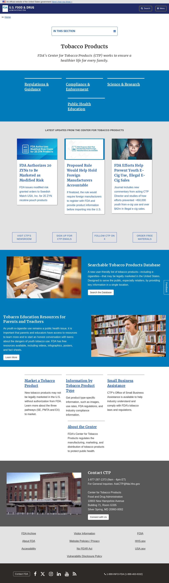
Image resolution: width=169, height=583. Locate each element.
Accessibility (29, 548)
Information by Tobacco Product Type (80, 386)
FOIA (140, 533)
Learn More (11, 357)
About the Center (82, 427)
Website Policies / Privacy (84, 541)
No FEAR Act (84, 548)
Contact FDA (21, 574)
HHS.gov (140, 541)
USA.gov (140, 548)
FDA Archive (28, 533)
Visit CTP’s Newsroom (24, 237)
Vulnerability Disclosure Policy (84, 556)
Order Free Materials (145, 237)
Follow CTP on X (104, 237)
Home (8, 17)
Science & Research (123, 84)
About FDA (28, 541)
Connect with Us (98, 517)
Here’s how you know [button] (62, 2)
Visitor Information (84, 533)
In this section (64, 31)
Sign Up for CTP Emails (64, 237)
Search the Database (101, 292)
